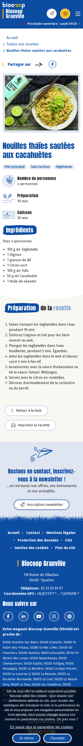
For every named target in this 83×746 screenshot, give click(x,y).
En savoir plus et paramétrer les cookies (41, 727)
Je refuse (26, 738)
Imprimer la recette (30, 425)
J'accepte (57, 738)
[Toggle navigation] (77, 15)
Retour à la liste (26, 410)
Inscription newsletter (41, 504)
